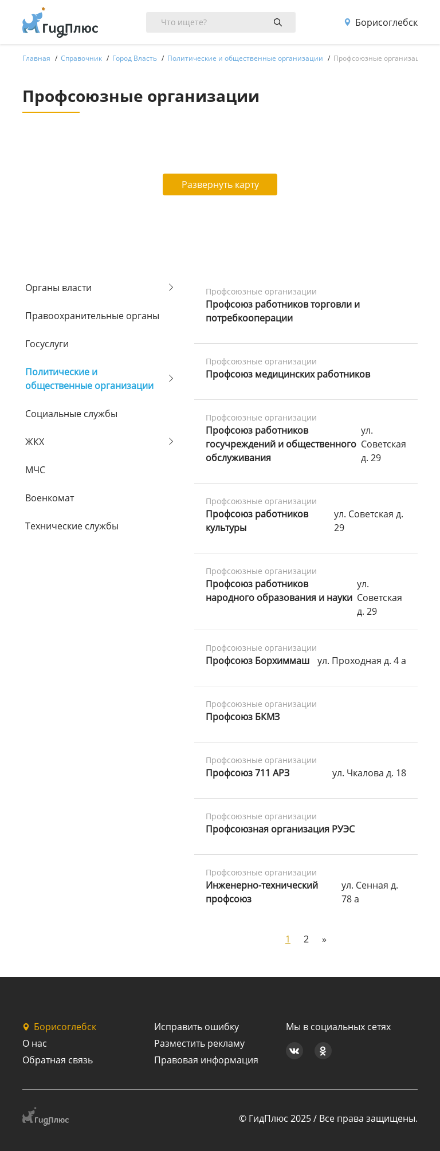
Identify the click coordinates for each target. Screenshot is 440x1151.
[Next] (324, 939)
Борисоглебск (381, 22)
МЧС (35, 469)
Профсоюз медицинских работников (288, 374)
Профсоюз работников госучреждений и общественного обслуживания (281, 444)
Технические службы (72, 526)
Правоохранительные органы (92, 315)
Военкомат (49, 498)
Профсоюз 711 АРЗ (247, 773)
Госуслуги (47, 343)
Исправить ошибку (196, 1026)
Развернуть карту (220, 184)
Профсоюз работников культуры (257, 521)
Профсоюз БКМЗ (243, 716)
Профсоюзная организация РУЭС (280, 829)
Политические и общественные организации (89, 379)
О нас (34, 1043)
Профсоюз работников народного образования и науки (279, 591)
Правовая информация (206, 1060)
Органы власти (58, 287)
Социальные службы (71, 413)
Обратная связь (57, 1060)
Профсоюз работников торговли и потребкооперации (283, 311)
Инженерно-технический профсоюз (262, 892)
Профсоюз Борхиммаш (257, 660)
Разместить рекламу (199, 1043)
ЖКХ (34, 441)
